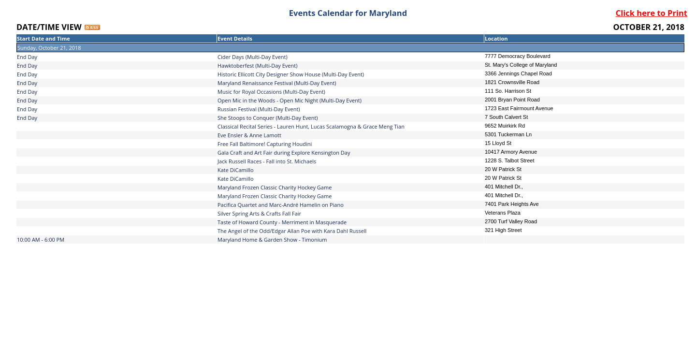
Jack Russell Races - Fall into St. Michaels (267, 161)
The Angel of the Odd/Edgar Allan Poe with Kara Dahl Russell (292, 230)
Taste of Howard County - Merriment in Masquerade (282, 222)
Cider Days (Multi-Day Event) (253, 56)
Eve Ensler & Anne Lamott (249, 135)
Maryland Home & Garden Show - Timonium (272, 239)
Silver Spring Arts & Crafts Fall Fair (259, 213)
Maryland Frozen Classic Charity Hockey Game (275, 187)
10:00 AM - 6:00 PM (40, 239)
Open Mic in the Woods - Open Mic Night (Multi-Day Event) (290, 100)
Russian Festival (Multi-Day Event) (259, 109)
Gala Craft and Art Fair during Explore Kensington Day (284, 152)
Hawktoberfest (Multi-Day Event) (257, 65)
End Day (27, 56)
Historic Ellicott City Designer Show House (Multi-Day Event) (291, 74)
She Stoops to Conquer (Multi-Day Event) (268, 117)
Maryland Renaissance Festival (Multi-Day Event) (277, 83)
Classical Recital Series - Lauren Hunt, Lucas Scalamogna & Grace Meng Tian (311, 126)
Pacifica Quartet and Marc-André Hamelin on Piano (281, 204)
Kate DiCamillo (236, 170)
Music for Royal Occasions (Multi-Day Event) (271, 91)
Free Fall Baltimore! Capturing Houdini (265, 143)
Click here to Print (651, 12)
